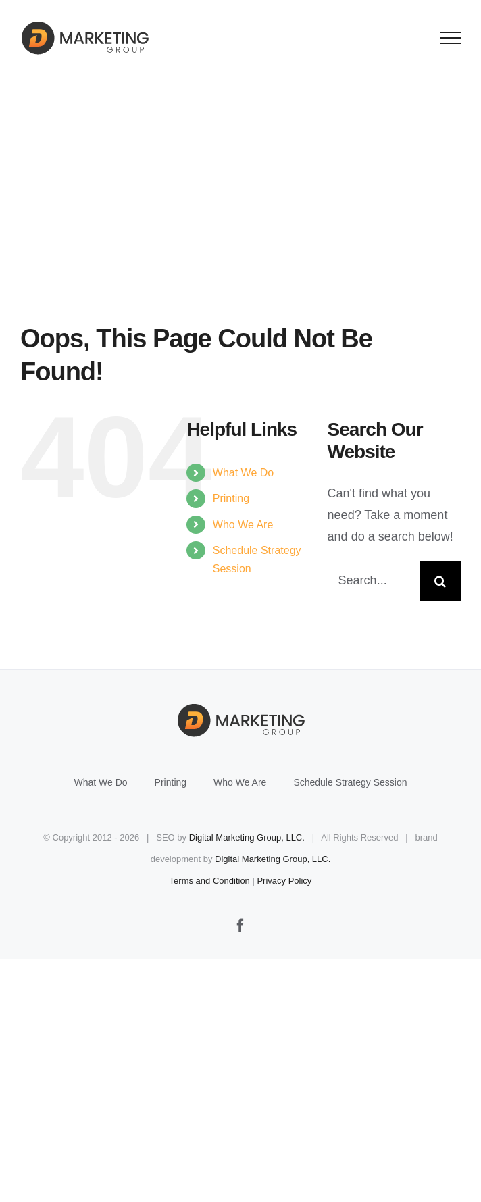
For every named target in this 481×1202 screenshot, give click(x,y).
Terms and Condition (210, 881)
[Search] (440, 581)
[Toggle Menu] (451, 38)
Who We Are (243, 524)
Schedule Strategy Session (350, 782)
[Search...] (374, 581)
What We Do (243, 472)
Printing (231, 498)
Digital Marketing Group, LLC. (247, 837)
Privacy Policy (284, 881)
